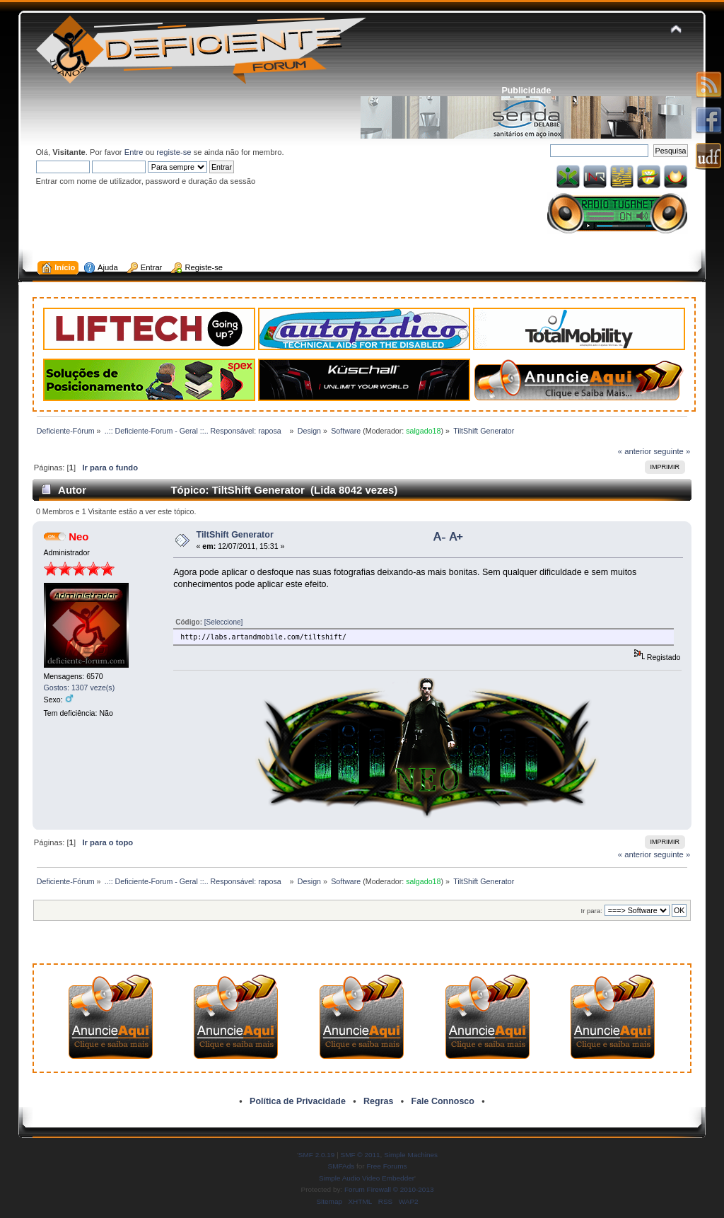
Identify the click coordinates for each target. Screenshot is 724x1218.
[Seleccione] (223, 622)
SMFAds (341, 1166)
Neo (78, 536)
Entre (134, 152)
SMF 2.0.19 (316, 1155)
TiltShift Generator (235, 535)
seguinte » (671, 451)
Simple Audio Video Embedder (366, 1178)
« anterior (634, 451)
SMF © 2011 (360, 1155)
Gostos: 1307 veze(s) (79, 687)
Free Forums (386, 1166)
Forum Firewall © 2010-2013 (388, 1189)
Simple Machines (411, 1155)
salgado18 (423, 431)
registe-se (173, 152)
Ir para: (591, 911)
